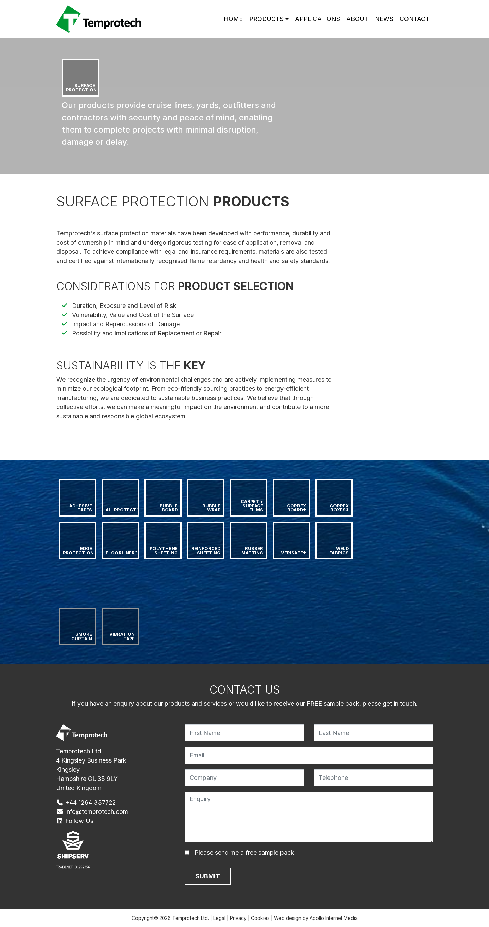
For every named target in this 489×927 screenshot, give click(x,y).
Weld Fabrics (339, 551)
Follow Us (74, 820)
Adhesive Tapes (81, 508)
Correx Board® (297, 508)
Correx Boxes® (340, 508)
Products (266, 19)
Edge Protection (78, 551)
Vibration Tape (122, 636)
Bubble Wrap (211, 508)
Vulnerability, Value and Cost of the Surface (133, 314)
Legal (219, 918)
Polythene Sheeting (164, 551)
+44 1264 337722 (86, 802)
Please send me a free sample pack (244, 852)
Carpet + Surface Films (252, 506)
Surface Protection (81, 87)
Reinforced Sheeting (206, 551)
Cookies (260, 918)
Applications (317, 19)
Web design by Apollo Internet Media (316, 918)
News (384, 19)
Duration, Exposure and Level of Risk (124, 305)
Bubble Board (169, 508)
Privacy (238, 918)
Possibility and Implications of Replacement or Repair (146, 333)
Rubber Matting (252, 551)
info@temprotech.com (92, 811)
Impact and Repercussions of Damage (126, 324)
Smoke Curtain (82, 636)
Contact (415, 19)
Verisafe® (293, 552)
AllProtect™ (122, 509)
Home (232, 19)
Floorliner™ (122, 552)
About (357, 19)
